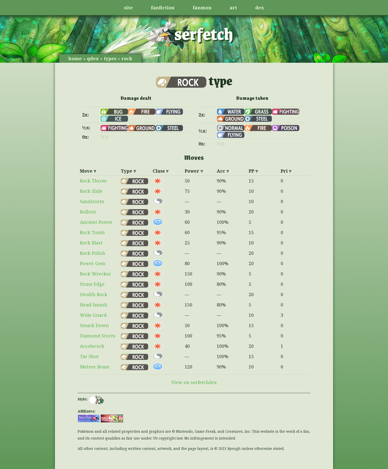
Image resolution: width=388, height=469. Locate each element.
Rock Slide (91, 191)
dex (259, 8)
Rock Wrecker (95, 274)
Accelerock (92, 346)
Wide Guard (93, 315)
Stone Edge (92, 284)
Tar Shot (89, 356)
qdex (93, 58)
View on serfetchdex (194, 382)
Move (86, 171)
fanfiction (163, 8)
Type (126, 171)
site (128, 8)
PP (251, 171)
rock (126, 58)
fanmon (202, 8)
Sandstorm (92, 201)
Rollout (88, 212)
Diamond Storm (97, 336)
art (233, 8)
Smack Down (94, 325)
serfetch (203, 33)
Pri (284, 171)
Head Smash (93, 305)
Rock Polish (92, 253)
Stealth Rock (93, 294)
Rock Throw (93, 181)
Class (159, 171)
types (110, 58)
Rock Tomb (92, 232)
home (75, 58)
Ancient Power (96, 222)
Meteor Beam (95, 367)
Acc (221, 171)
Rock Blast (91, 243)
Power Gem (93, 263)
